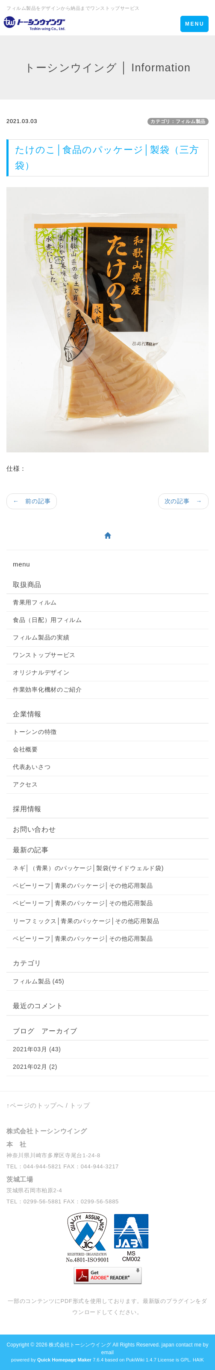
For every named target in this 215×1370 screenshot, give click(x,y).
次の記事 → (183, 501)
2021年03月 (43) (37, 1049)
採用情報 (27, 809)
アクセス (25, 784)
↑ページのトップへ (35, 1105)
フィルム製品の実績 (41, 637)
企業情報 (27, 714)
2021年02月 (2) (35, 1066)
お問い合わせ (34, 829)
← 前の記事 (31, 501)
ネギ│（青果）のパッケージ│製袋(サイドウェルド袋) (88, 868)
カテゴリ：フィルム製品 (178, 121)
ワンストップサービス (44, 654)
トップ (80, 1105)
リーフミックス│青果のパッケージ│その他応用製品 (86, 921)
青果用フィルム (35, 602)
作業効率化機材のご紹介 (47, 689)
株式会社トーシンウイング (80, 1345)
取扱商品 (27, 584)
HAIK (198, 1359)
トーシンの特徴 (35, 731)
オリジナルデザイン (41, 672)
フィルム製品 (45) (39, 981)
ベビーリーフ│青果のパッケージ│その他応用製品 (83, 885)
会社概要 (25, 749)
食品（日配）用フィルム (47, 619)
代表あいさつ (31, 766)
